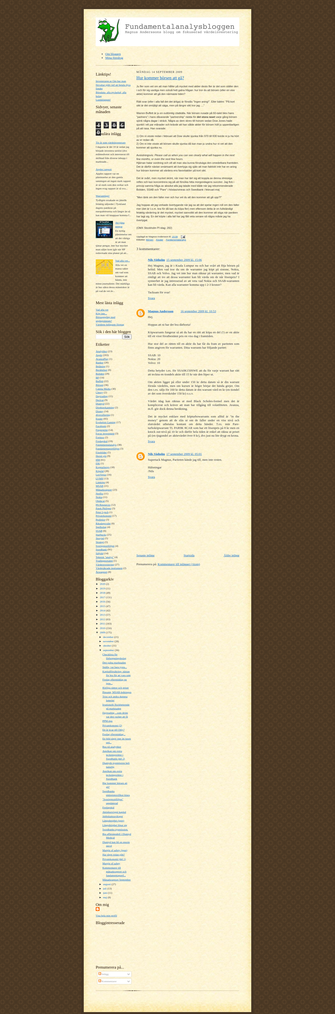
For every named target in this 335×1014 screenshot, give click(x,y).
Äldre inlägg (231, 555)
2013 (103, 614)
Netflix (99, 493)
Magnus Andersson (160, 311)
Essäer (99, 418)
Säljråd (99, 553)
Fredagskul (102, 441)
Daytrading (102, 396)
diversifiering (103, 414)
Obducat (100, 500)
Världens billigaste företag (110, 324)
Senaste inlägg (145, 555)
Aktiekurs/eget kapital (114, 812)
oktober (107, 645)
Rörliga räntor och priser (115, 687)
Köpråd (100, 471)
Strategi (100, 542)
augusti (107, 884)
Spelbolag (101, 527)
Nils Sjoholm (156, 454)
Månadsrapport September (116, 879)
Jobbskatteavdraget (112, 816)
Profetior (100, 519)
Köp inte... (101, 313)
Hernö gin (101, 456)
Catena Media (103, 388)
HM (98, 459)
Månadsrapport (104, 489)
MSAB (99, 485)
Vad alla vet (102, 309)
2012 (103, 619)
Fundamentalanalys (106, 444)
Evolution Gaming (106, 422)
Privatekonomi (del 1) (114, 859)
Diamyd (100, 403)
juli (105, 888)
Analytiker (101, 351)
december (108, 637)
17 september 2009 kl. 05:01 (184, 454)
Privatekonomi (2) (112, 725)
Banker (99, 362)
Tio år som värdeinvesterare (111, 142)
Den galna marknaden (114, 662)
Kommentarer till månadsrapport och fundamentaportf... (114, 871)
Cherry (99, 392)
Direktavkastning (105, 407)
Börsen (99, 385)
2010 (103, 628)
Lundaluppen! (103, 99)
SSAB (99, 530)
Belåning (100, 366)
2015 (103, 606)
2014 (103, 610)
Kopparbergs (103, 467)
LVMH (99, 478)
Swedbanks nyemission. (115, 829)
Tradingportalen (104, 560)
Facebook (101, 426)
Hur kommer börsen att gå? (160, 78)
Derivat (100, 400)
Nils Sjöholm (156, 260)
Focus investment (105, 433)
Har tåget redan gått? (113, 854)
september (109, 650)
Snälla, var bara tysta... (114, 667)
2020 (103, 583)
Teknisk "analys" (105, 557)
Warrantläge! (103, 195)
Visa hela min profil (106, 915)
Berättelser (101, 369)
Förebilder (101, 452)
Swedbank (101, 549)
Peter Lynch (102, 512)
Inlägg (103, 974)
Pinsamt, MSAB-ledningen (116, 692)
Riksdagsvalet (103, 523)
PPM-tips (107, 720)
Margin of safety (111, 863)
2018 (103, 592)
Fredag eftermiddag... (113, 734)
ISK (98, 463)
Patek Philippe (103, 508)
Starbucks (101, 534)
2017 (103, 597)
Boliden (100, 373)
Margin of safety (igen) (114, 850)
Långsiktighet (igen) (113, 820)
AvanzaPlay (102, 358)
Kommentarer (107, 981)
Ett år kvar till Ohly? (113, 729)
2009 (103, 632)
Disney (99, 411)
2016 (103, 601)
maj (105, 897)
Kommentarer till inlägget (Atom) (179, 564)
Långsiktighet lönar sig (114, 825)
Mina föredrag (114, 58)
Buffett (99, 381)
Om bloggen (113, 54)
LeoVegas (101, 474)
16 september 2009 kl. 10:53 (198, 311)
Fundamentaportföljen (107, 448)
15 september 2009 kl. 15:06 (184, 260)
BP (97, 377)
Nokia (99, 497)
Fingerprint (102, 429)
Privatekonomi (104, 515)
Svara (151, 298)
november (108, 641)
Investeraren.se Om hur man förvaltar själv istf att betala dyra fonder (113, 85)
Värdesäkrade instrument (109, 568)
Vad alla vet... (122, 260)
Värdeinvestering (105, 564)
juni (105, 892)
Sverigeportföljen (105, 545)
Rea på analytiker (111, 746)
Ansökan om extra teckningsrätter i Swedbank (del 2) (113, 755)
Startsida (189, 555)
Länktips (100, 482)
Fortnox (100, 437)
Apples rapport (104, 169)
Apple (99, 355)
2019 (103, 588)
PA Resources (103, 504)
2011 (103, 623)
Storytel (100, 538)
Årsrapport (101, 571)
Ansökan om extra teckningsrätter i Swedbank (112, 775)
